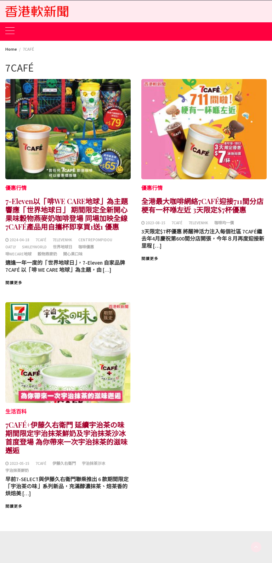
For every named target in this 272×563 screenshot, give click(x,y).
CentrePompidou (95, 239)
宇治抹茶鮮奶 (17, 470)
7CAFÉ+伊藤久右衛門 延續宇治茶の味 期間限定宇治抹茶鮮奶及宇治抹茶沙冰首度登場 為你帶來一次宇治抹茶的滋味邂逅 (66, 437)
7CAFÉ (40, 239)
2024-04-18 (19, 239)
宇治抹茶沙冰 (93, 463)
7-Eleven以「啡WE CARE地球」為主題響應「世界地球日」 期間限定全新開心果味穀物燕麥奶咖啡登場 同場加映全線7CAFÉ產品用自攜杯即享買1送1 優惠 (66, 213)
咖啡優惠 (86, 246)
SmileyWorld (34, 246)
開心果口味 (73, 254)
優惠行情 (16, 188)
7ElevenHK (62, 239)
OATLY (10, 246)
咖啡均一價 (224, 222)
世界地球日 (62, 246)
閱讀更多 (13, 282)
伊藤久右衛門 (64, 463)
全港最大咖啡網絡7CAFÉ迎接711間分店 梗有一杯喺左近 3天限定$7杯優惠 (202, 205)
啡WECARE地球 (18, 254)
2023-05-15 (19, 463)
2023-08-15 (155, 222)
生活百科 (16, 411)
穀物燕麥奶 (47, 254)
